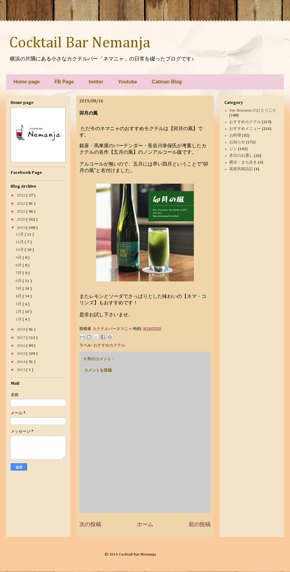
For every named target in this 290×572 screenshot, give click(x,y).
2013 (21, 370)
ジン (233, 149)
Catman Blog (167, 81)
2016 (21, 346)
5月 (19, 289)
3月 (19, 304)
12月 (20, 235)
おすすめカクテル (109, 345)
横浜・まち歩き (243, 162)
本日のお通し (241, 156)
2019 (21, 228)
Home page (26, 81)
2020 (21, 220)
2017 (21, 338)
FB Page (64, 81)
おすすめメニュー (245, 129)
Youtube (127, 81)
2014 (21, 362)
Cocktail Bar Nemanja (79, 43)
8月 (19, 265)
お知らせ (237, 142)
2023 (21, 195)
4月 (19, 296)
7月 (19, 273)
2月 (19, 312)
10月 (20, 250)
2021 (21, 212)
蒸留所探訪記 (241, 169)
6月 (19, 281)
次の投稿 (90, 524)
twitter (96, 81)
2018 (21, 330)
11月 (20, 242)
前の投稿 (200, 524)
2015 (21, 354)
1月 (19, 319)
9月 (19, 258)
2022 (21, 204)
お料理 (235, 136)
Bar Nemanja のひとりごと (253, 110)
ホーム (145, 524)
